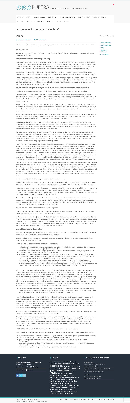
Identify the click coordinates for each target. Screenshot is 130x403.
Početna (20, 17)
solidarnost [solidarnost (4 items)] (52, 385)
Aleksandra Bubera (24, 40)
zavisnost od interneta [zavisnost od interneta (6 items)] (57, 393)
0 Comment (52, 46)
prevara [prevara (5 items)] (52, 379)
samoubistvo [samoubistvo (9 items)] (69, 383)
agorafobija (31, 44)
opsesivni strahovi (69, 44)
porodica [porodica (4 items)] (67, 377)
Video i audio (52, 17)
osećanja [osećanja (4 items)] (60, 373)
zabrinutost (42, 46)
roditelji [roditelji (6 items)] (60, 383)
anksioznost (38, 44)
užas (37, 46)
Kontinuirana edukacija (67, 17)
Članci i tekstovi (39, 17)
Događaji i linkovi (84, 17)
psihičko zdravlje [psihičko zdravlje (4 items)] (59, 379)
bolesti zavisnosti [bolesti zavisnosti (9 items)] (62, 363)
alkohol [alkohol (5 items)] (52, 362)
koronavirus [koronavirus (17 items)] (72, 368)
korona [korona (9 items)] (61, 368)
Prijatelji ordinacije (62, 21)
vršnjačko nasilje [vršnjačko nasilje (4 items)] (75, 387)
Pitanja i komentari (99, 17)
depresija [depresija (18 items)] (56, 366)
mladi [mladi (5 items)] (73, 371)
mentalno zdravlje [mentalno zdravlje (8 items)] (64, 371)
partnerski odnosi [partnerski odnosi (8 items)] (57, 377)
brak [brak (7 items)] (72, 364)
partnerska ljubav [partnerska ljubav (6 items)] (68, 375)
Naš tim (28, 17)
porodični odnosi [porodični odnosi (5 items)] (74, 377)
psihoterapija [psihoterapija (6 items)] (67, 379)
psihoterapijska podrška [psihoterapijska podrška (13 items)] (63, 381)
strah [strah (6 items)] (61, 385)
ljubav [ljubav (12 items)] (53, 370)
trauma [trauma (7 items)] (57, 387)
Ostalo (102, 48)
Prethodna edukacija (103, 51)
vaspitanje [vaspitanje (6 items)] (67, 387)
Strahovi (21, 36)
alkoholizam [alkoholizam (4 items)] (57, 362)
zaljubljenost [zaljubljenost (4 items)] (53, 389)
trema (33, 46)
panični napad (79, 44)
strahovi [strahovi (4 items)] (65, 385)
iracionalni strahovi (58, 44)
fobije (43, 44)
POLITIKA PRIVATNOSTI (45, 21)
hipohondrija (49, 44)
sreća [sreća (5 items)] (57, 385)
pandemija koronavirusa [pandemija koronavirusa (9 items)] (61, 374)
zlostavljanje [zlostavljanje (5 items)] (69, 393)
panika (85, 44)
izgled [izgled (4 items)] (56, 368)
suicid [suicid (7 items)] (69, 385)
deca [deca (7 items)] (77, 364)
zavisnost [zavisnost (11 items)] (61, 389)
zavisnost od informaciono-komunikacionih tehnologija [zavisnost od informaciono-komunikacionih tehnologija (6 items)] (63, 390)
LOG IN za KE (30, 21)
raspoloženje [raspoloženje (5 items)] (53, 383)
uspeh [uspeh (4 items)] (62, 387)
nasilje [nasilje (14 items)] (53, 372)
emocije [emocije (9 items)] (70, 366)
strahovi (29, 46)
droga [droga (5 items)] (64, 366)
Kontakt (20, 21)
